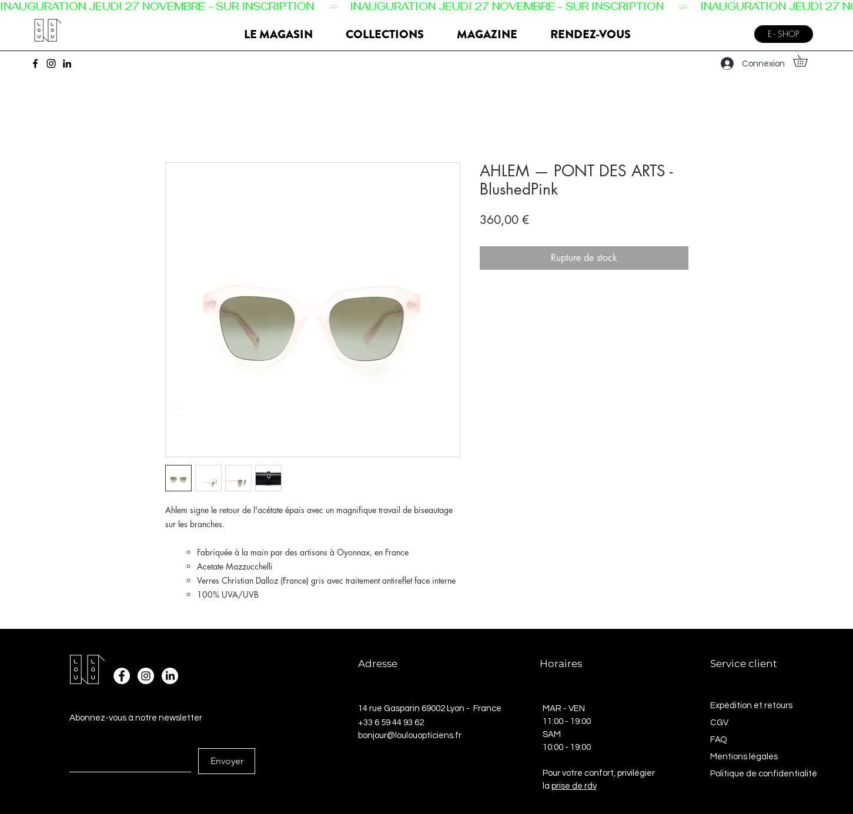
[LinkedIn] (67, 63)
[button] (806, 60)
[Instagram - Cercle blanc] (146, 676)
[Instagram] (51, 63)
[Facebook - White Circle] (121, 676)
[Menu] (733, 30)
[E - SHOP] (783, 34)
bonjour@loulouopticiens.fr (409, 735)
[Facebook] (35, 63)
